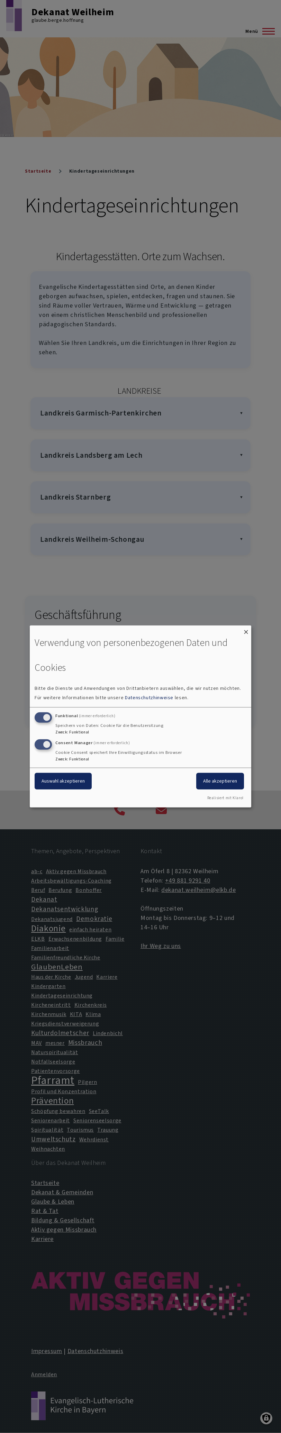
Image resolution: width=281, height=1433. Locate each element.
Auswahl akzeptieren (63, 780)
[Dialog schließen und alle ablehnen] (246, 630)
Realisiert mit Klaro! (225, 798)
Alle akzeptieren (220, 780)
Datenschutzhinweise (149, 697)
